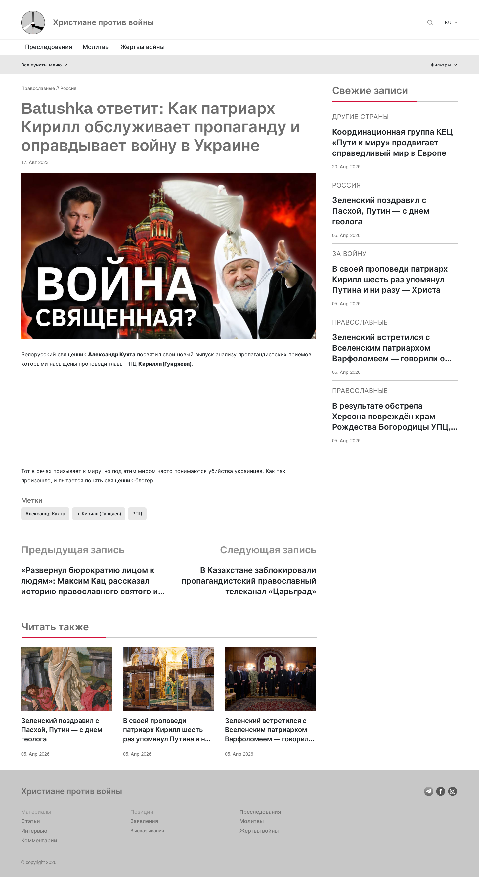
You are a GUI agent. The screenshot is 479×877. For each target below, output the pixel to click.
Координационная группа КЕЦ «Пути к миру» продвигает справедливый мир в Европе (392, 142)
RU (448, 22)
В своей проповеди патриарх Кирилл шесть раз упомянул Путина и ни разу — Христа (166, 730)
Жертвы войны (142, 46)
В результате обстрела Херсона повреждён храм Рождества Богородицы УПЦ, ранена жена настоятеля (391, 416)
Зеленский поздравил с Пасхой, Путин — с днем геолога (61, 730)
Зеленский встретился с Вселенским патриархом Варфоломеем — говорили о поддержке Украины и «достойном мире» (269, 730)
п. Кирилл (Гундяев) (98, 513)
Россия (68, 88)
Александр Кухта (45, 513)
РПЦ (137, 513)
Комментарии (39, 840)
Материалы (36, 812)
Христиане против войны (103, 22)
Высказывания (147, 830)
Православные (38, 88)
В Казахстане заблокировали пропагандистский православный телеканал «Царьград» (249, 580)
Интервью (34, 830)
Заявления (144, 821)
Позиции (141, 812)
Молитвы (96, 46)
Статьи (30, 821)
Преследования (48, 46)
